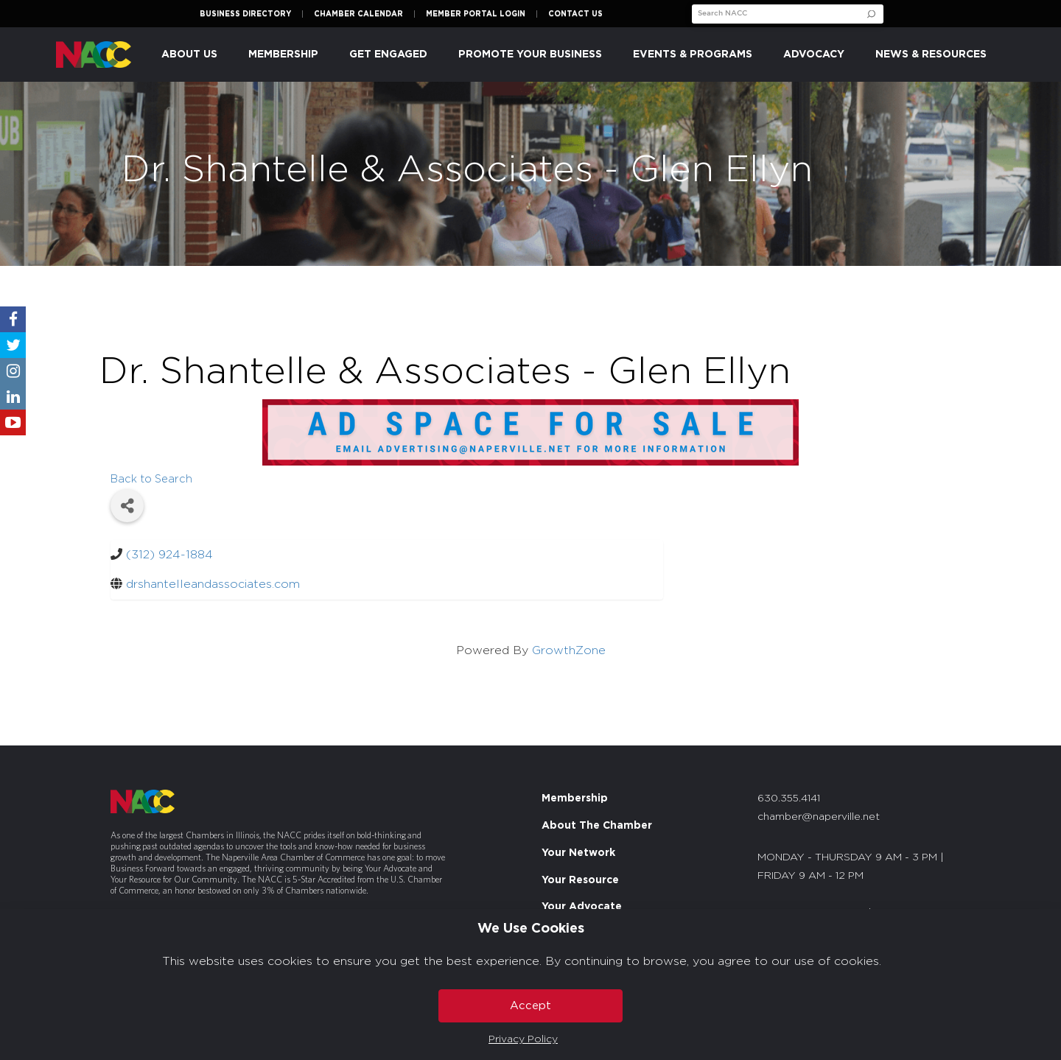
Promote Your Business (530, 54)
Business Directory (245, 14)
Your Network (578, 853)
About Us (189, 54)
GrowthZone (569, 650)
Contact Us (575, 14)
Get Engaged (388, 54)
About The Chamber (597, 826)
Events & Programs (692, 54)
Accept (530, 1005)
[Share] (127, 505)
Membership (283, 54)
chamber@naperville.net (818, 817)
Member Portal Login (475, 14)
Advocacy (813, 54)
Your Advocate (582, 907)
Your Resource (580, 880)
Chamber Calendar (358, 14)
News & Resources (931, 54)
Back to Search (151, 479)
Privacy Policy (523, 1039)
